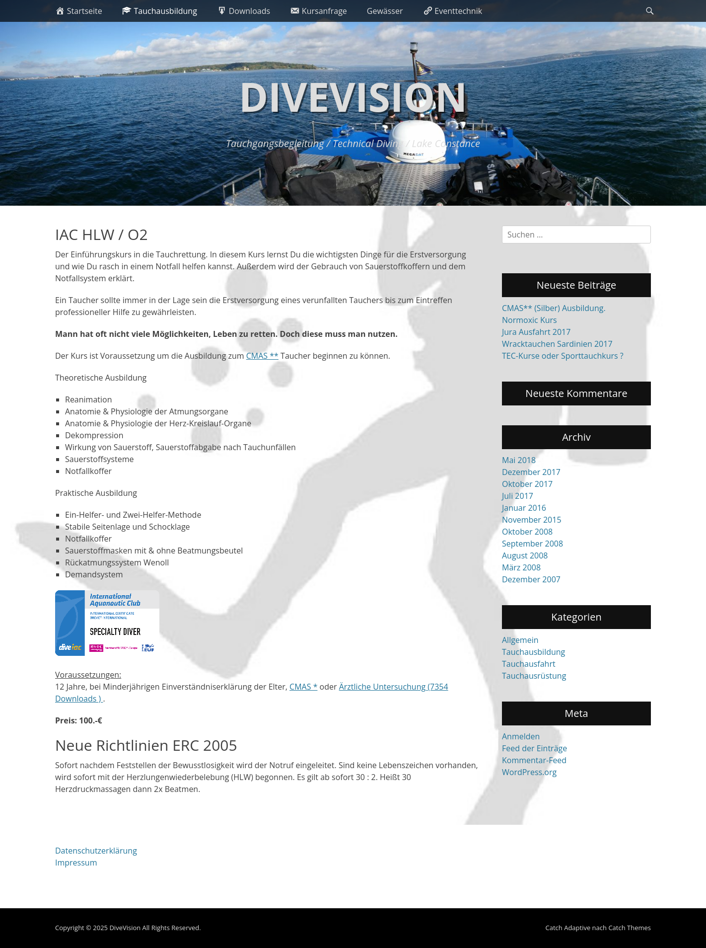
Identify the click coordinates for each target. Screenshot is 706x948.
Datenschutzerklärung (96, 850)
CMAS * (303, 686)
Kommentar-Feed (534, 760)
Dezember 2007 (531, 579)
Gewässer (385, 10)
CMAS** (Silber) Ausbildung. (554, 308)
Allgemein (520, 639)
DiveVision (353, 96)
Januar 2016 (524, 507)
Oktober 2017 (527, 483)
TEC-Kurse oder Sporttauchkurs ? (563, 355)
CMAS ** (262, 355)
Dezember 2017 (531, 472)
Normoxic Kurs (529, 320)
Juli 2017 (517, 495)
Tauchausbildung (533, 651)
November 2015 (532, 519)
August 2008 (525, 555)
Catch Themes (629, 927)
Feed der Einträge (534, 748)
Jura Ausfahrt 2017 (536, 331)
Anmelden (521, 736)
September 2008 (532, 543)
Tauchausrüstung (534, 675)
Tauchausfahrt (529, 663)
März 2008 (521, 567)
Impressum (76, 862)
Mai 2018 (519, 460)
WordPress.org (529, 772)
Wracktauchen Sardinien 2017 (557, 343)
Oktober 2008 (527, 531)
